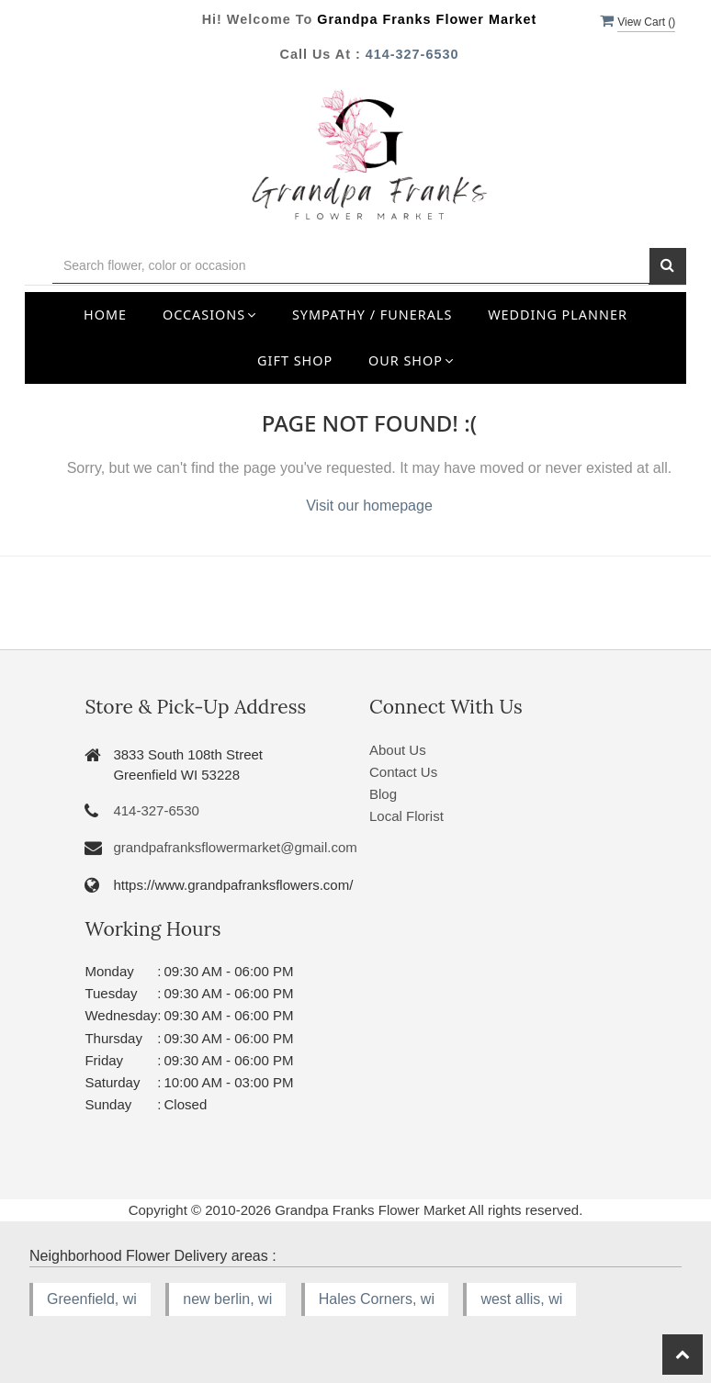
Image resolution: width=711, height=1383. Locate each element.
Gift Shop (295, 360)
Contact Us (403, 772)
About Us (397, 750)
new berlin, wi (227, 1299)
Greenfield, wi (92, 1299)
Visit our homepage (369, 505)
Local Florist (406, 816)
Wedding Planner (557, 314)
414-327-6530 (412, 54)
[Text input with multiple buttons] (350, 266)
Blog (383, 794)
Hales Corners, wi (376, 1299)
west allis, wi (521, 1299)
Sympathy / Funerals (372, 314)
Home (105, 314)
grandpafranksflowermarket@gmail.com (234, 847)
